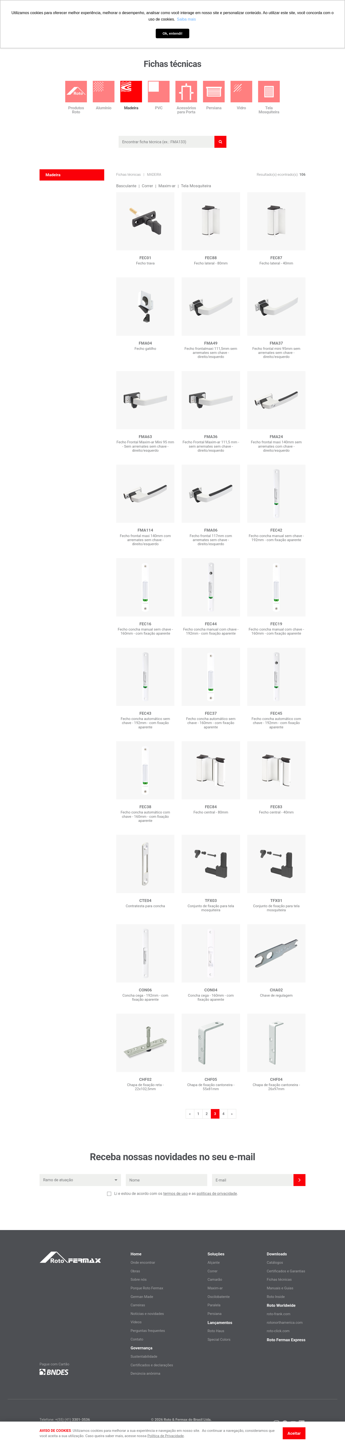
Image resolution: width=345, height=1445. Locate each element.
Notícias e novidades (147, 1314)
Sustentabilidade (144, 1356)
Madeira (154, 174)
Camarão (214, 1279)
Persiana (214, 1314)
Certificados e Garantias (286, 1271)
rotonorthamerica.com (285, 1322)
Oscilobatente (218, 1297)
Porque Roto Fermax (147, 1288)
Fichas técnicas (128, 174)
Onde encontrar (143, 1262)
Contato (137, 1339)
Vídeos (136, 1322)
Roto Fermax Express (286, 1339)
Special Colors (218, 1339)
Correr (147, 185)
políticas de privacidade (217, 1193)
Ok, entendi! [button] (172, 33)
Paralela (213, 1305)
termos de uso (175, 1193)
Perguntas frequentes (148, 1331)
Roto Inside (276, 1297)
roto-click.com (278, 1331)
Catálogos (275, 1262)
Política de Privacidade (165, 1436)
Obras (135, 1271)
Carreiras (138, 1305)
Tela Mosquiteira (196, 185)
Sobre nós (139, 1279)
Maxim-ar (166, 185)
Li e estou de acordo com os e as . (176, 1194)
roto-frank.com (278, 1314)
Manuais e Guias (280, 1288)
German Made (142, 1297)
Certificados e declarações (152, 1365)
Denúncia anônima (145, 1373)
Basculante (126, 185)
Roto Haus (215, 1331)
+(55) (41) (72, 1420)
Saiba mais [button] (186, 19)
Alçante (213, 1262)
